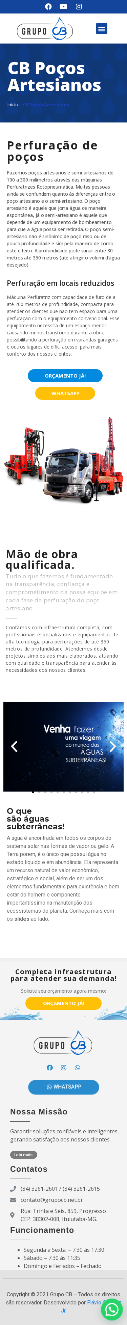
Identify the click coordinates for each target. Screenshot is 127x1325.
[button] (101, 28)
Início (12, 105)
